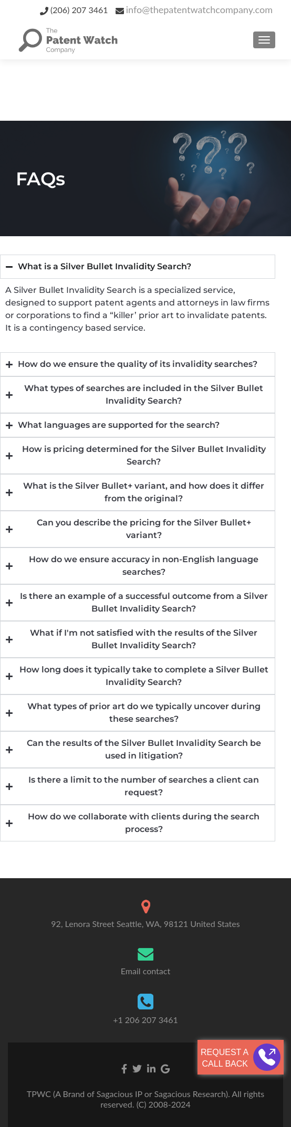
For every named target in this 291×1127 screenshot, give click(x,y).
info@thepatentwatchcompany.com (199, 9)
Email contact (145, 971)
